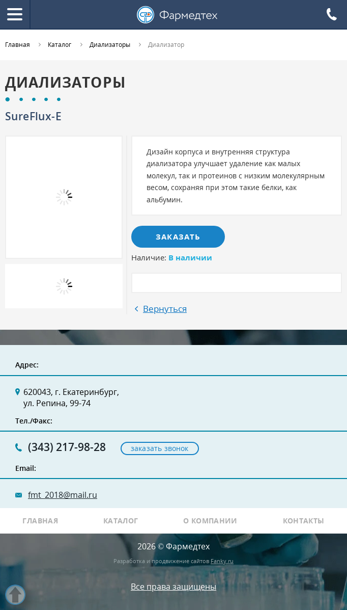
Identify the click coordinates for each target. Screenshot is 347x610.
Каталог (120, 520)
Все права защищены (173, 586)
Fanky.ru (222, 561)
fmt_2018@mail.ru (62, 494)
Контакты (304, 520)
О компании (210, 520)
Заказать (178, 236)
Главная (40, 520)
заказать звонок (160, 448)
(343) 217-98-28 (67, 447)
